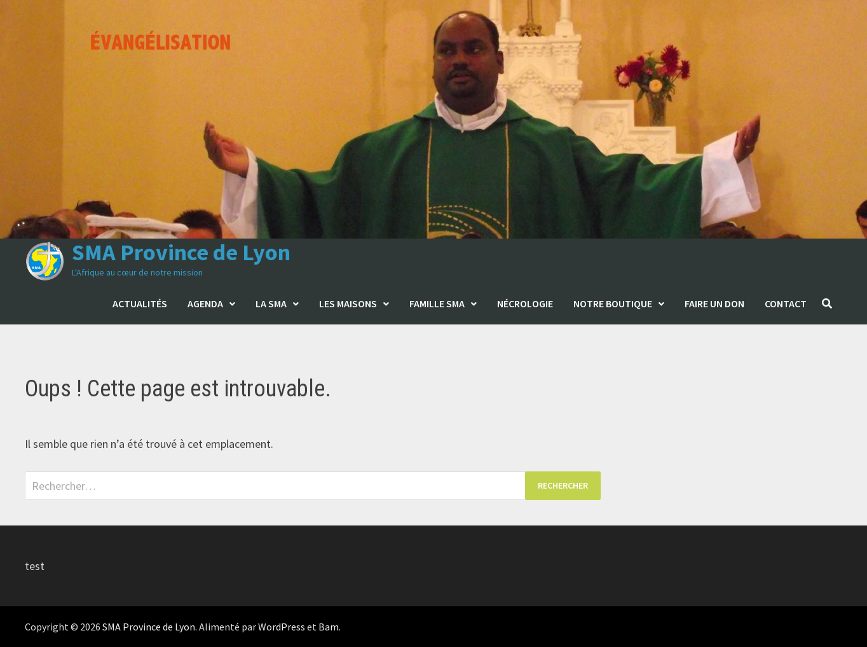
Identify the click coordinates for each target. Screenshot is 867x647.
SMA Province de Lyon (181, 252)
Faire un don (714, 303)
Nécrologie (525, 303)
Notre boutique (612, 303)
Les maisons (348, 303)
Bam (328, 626)
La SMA (271, 303)
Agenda (205, 303)
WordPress (281, 626)
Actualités (140, 303)
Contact (786, 303)
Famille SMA (437, 303)
